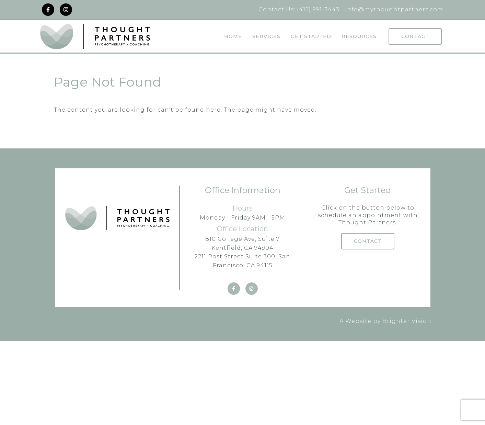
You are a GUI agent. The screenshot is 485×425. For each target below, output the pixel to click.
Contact (415, 36)
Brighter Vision (406, 321)
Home (233, 37)
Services (266, 37)
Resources (359, 37)
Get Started (311, 37)
